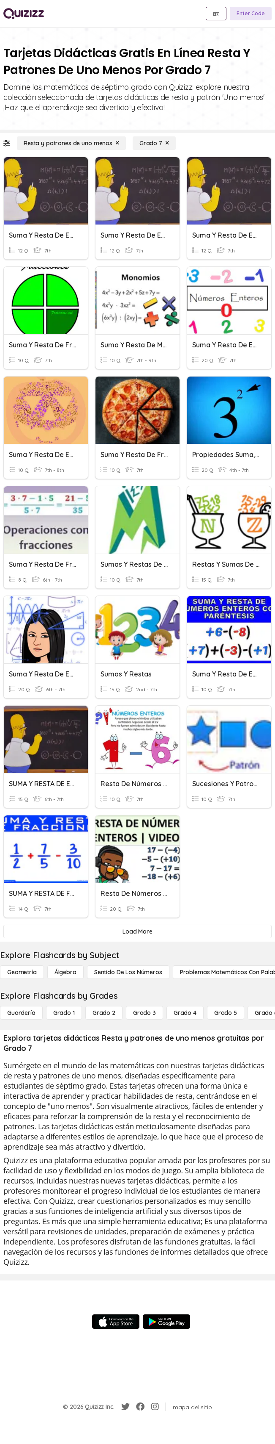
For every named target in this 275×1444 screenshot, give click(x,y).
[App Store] (115, 1321)
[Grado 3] (144, 1013)
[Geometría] (22, 972)
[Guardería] (21, 1013)
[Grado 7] (154, 143)
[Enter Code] (251, 13)
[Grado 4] (185, 1013)
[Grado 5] (225, 1013)
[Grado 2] (104, 1013)
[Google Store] (166, 1321)
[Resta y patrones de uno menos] (71, 143)
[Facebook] (140, 1407)
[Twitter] (125, 1407)
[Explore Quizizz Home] (23, 13)
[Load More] (137, 931)
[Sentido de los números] (128, 972)
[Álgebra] (65, 972)
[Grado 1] (64, 1013)
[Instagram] (155, 1407)
